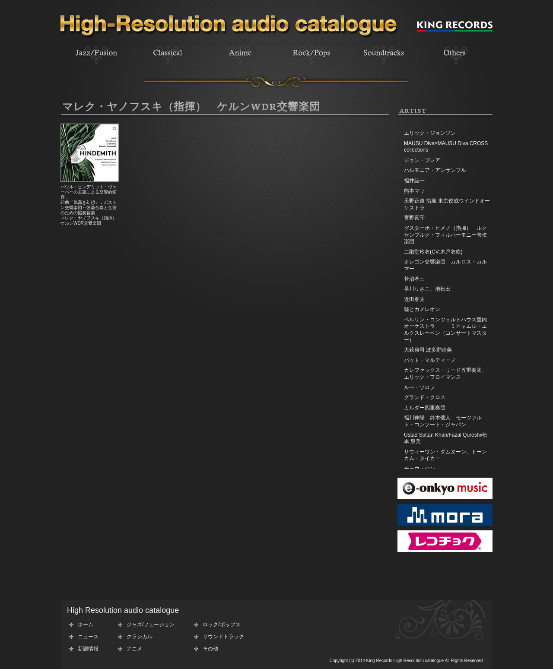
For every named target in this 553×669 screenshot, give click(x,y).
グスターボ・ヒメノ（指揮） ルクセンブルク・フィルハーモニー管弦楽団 (445, 234)
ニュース (88, 637)
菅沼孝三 (414, 279)
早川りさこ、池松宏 (427, 289)
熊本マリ (414, 191)
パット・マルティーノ (430, 360)
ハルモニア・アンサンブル (435, 170)
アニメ (134, 649)
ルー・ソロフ (419, 387)
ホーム (85, 624)
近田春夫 (414, 299)
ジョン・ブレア (422, 160)
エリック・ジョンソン (430, 133)
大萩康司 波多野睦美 (428, 350)
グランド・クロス (424, 397)
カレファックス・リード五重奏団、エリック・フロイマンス (445, 373)
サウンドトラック (223, 637)
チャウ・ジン (419, 469)
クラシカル (140, 637)
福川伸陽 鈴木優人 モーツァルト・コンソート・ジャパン (443, 421)
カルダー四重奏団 (424, 408)
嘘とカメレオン (422, 309)
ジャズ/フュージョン (151, 624)
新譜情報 (88, 649)
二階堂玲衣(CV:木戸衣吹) (433, 252)
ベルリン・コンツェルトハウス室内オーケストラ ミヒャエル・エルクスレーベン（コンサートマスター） (445, 330)
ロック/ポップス (221, 624)
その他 (210, 649)
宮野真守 (414, 218)
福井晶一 (414, 181)
